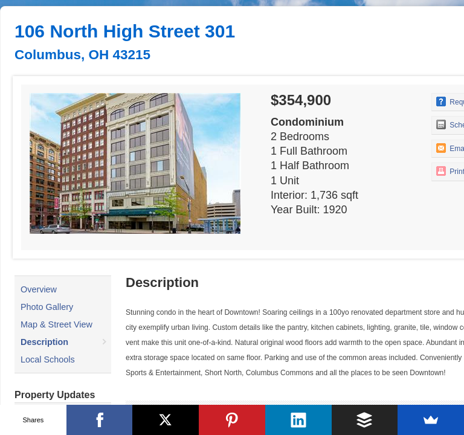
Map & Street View (56, 324)
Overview (39, 289)
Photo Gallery (47, 307)
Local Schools (48, 359)
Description (44, 342)
